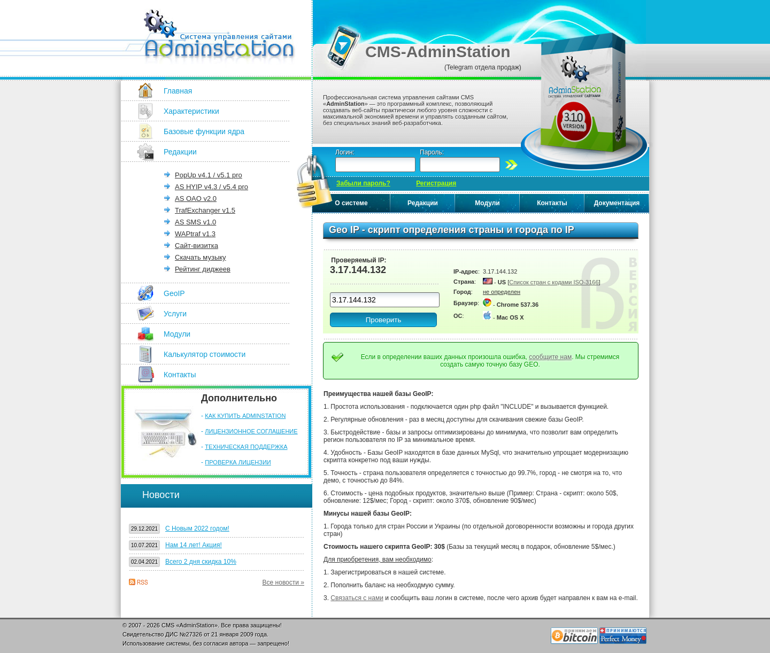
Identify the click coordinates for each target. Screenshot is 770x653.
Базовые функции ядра (204, 131)
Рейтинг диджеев (202, 269)
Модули (177, 334)
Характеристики (191, 111)
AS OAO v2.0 (196, 199)
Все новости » (283, 582)
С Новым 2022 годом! (197, 528)
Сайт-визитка (196, 246)
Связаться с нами (356, 598)
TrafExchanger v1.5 (205, 210)
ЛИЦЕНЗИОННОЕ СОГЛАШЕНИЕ (251, 431)
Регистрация (436, 183)
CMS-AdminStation (438, 51)
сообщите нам (550, 357)
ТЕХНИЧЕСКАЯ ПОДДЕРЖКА (246, 447)
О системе (351, 203)
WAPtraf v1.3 (195, 234)
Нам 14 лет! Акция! (193, 545)
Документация (617, 203)
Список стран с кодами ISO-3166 (553, 282)
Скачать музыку (200, 257)
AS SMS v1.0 (195, 222)
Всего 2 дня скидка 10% (200, 561)
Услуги (175, 313)
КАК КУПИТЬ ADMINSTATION (245, 416)
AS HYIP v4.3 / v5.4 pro (211, 187)
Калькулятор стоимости (204, 354)
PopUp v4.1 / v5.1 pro (208, 175)
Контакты (180, 374)
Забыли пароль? (363, 183)
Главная (178, 91)
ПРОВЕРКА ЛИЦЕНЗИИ (238, 462)
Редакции (180, 151)
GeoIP (174, 293)
